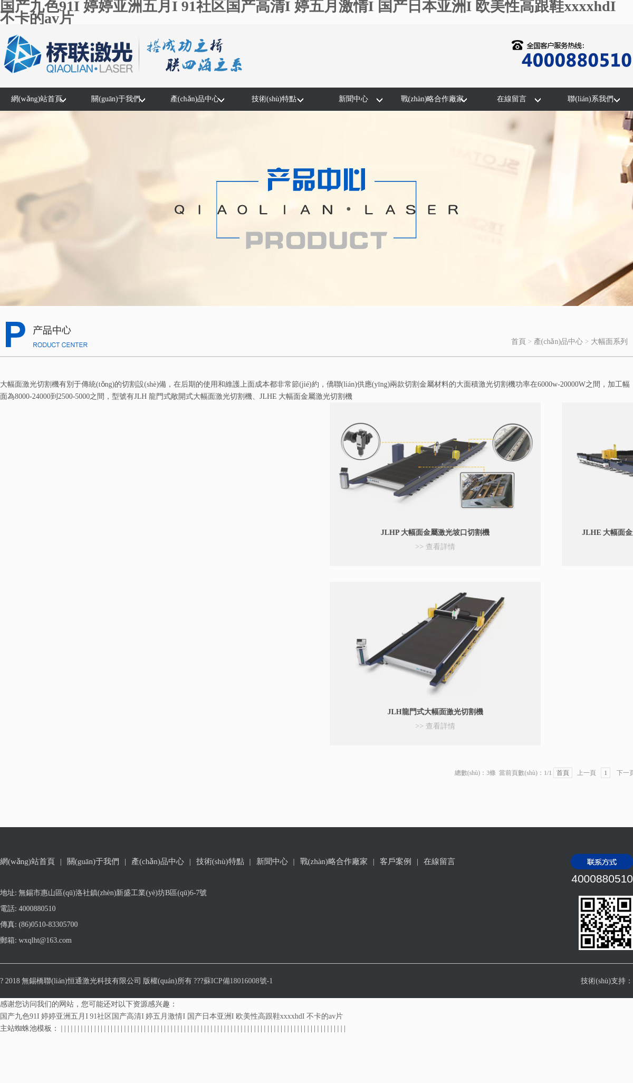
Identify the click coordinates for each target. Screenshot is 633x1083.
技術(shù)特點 (274, 99)
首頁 (518, 342)
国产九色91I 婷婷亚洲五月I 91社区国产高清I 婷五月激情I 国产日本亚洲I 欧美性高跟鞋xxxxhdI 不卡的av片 (171, 1016)
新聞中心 (353, 99)
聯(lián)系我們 (590, 99)
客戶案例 (395, 861)
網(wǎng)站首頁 (36, 99)
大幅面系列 (609, 342)
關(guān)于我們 (115, 99)
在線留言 (511, 99)
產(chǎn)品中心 (195, 99)
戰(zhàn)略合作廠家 (432, 99)
